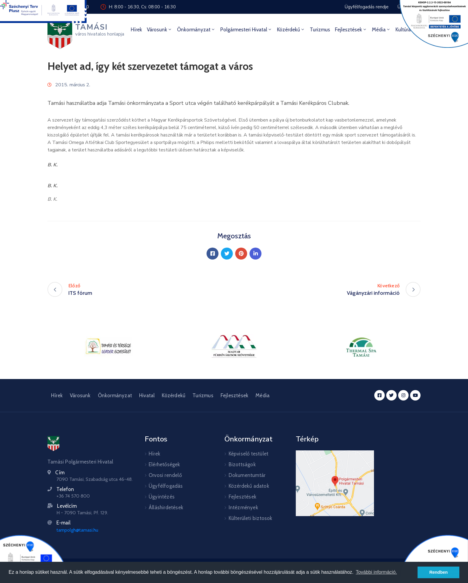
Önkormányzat (196, 30)
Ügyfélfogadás (166, 486)
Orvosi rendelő (165, 475)
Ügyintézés (162, 497)
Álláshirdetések (166, 507)
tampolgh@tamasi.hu (77, 530)
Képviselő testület (249, 454)
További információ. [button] (376, 572)
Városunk (159, 30)
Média (381, 30)
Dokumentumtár (247, 475)
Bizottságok (242, 464)
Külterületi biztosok (251, 518)
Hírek (136, 30)
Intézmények (243, 507)
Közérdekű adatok (249, 486)
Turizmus (320, 30)
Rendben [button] (438, 572)
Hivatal (147, 395)
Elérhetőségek (164, 464)
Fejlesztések (351, 30)
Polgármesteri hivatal (246, 30)
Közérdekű (291, 30)
